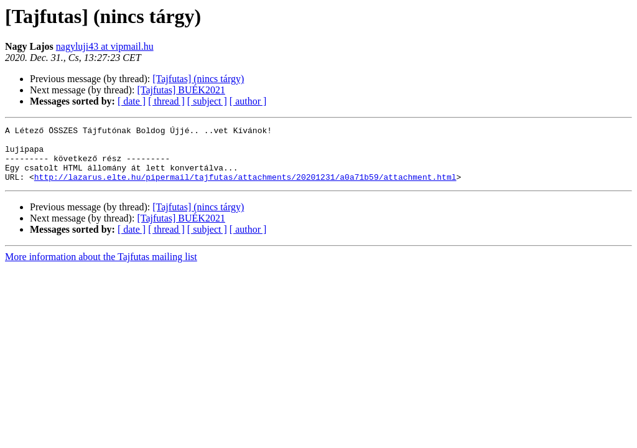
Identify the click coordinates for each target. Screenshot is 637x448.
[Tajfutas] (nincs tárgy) (198, 78)
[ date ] (132, 101)
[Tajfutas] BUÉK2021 (181, 90)
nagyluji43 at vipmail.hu (105, 46)
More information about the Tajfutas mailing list (101, 268)
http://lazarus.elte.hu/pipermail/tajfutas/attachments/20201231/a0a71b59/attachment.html (245, 188)
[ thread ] (166, 101)
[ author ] (248, 101)
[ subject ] (207, 101)
